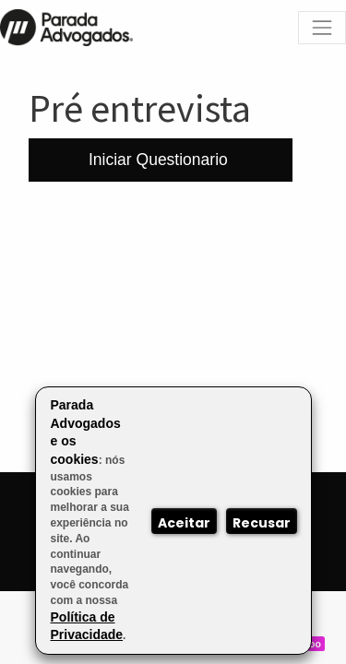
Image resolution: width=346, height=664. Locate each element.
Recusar (262, 523)
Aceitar (184, 523)
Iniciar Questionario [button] (161, 159)
